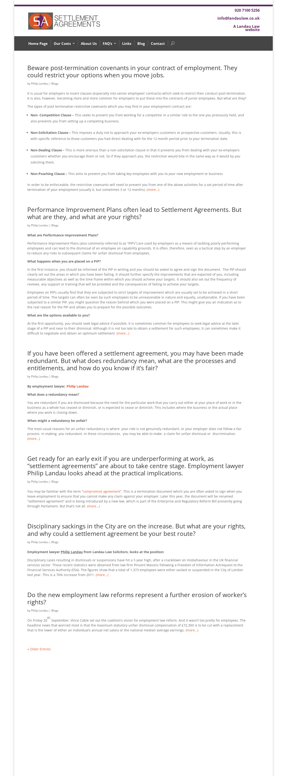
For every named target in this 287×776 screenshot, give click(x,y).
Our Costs (62, 43)
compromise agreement (101, 491)
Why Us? (41, 760)
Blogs (55, 83)
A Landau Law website (246, 28)
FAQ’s (107, 43)
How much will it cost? (52, 740)
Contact (158, 43)
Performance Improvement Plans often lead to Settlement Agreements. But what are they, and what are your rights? (134, 213)
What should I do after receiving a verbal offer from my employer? (52, 699)
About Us (89, 43)
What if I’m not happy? (52, 711)
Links (126, 43)
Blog (141, 43)
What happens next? (50, 753)
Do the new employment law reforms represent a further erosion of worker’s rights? (137, 598)
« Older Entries (39, 649)
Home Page (38, 43)
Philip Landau (39, 83)
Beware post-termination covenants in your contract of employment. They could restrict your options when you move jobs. (132, 71)
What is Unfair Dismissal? (54, 747)
